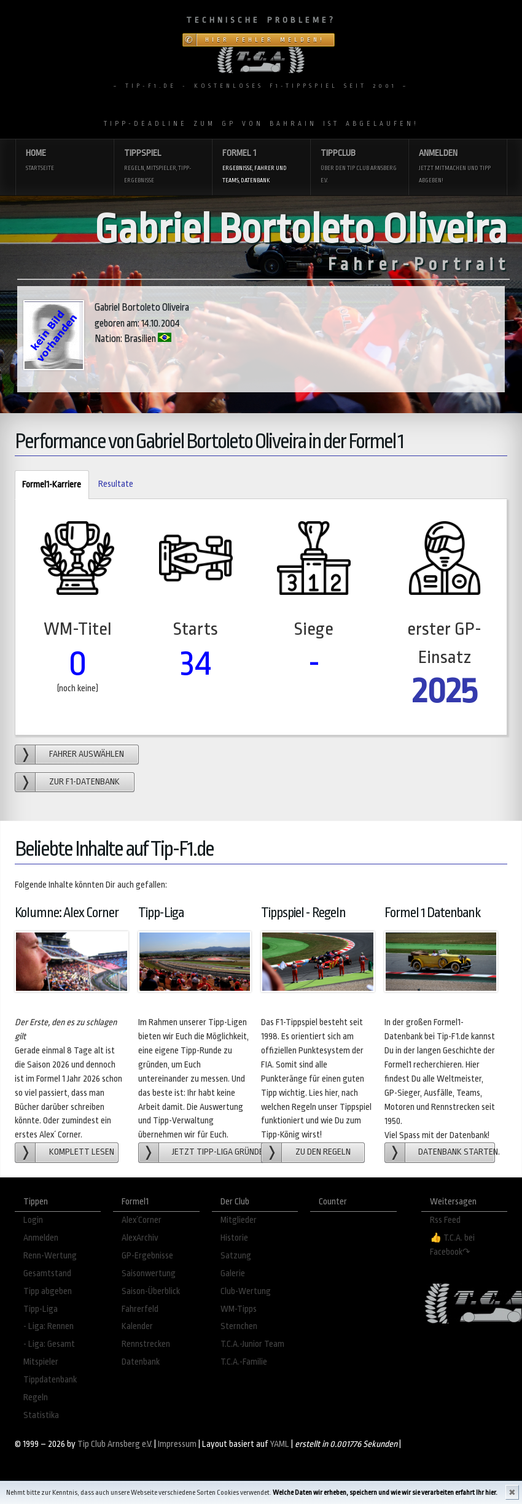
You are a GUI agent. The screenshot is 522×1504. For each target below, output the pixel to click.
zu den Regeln (323, 1152)
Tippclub (359, 167)
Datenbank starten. (456, 1152)
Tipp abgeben (47, 1291)
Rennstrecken (146, 1344)
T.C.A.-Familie (243, 1362)
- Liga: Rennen (48, 1326)
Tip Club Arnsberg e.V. (114, 1444)
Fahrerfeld (140, 1309)
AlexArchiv (140, 1238)
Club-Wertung (245, 1291)
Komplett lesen (81, 1152)
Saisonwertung (149, 1273)
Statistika (41, 1415)
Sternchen (238, 1326)
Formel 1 (261, 167)
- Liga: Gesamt (49, 1344)
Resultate (115, 484)
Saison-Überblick (151, 1291)
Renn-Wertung (50, 1255)
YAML (279, 1444)
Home (64, 161)
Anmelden (457, 167)
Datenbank (141, 1362)
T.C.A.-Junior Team (252, 1344)
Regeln (35, 1397)
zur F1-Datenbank (84, 782)
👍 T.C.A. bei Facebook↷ (452, 1245)
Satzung (235, 1255)
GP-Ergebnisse (147, 1255)
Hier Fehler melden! (265, 40)
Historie (234, 1238)
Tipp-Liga (40, 1309)
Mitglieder (238, 1220)
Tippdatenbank (50, 1379)
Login (33, 1220)
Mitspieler (40, 1362)
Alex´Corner (142, 1220)
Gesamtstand (47, 1273)
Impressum (177, 1444)
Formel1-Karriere (48, 485)
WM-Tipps (238, 1309)
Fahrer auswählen (86, 754)
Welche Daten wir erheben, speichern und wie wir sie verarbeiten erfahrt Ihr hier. (385, 1493)
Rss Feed (445, 1220)
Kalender (137, 1326)
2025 (444, 691)
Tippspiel (162, 167)
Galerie (232, 1273)
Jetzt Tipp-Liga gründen (217, 1152)
